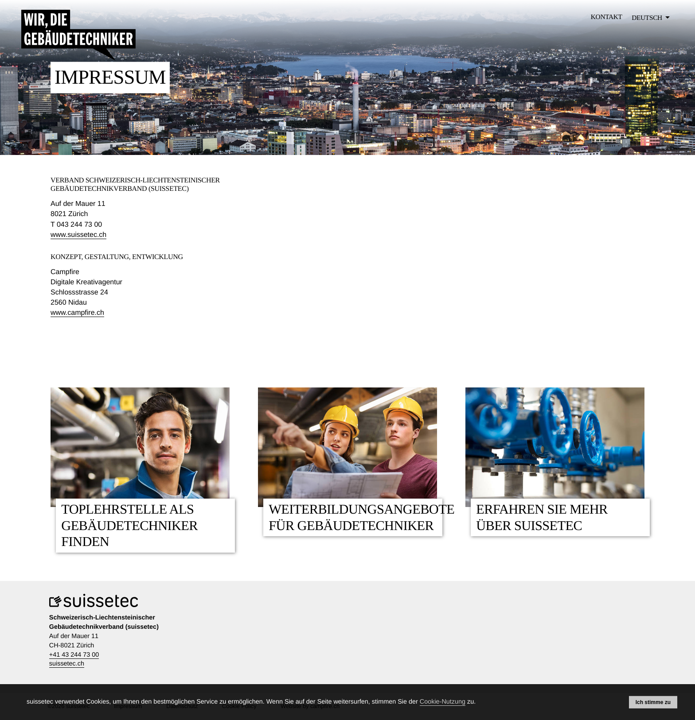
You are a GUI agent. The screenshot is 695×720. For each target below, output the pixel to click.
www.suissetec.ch (78, 235)
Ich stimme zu (653, 702)
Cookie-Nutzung (442, 701)
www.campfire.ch (77, 313)
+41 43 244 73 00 (74, 654)
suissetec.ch (66, 663)
